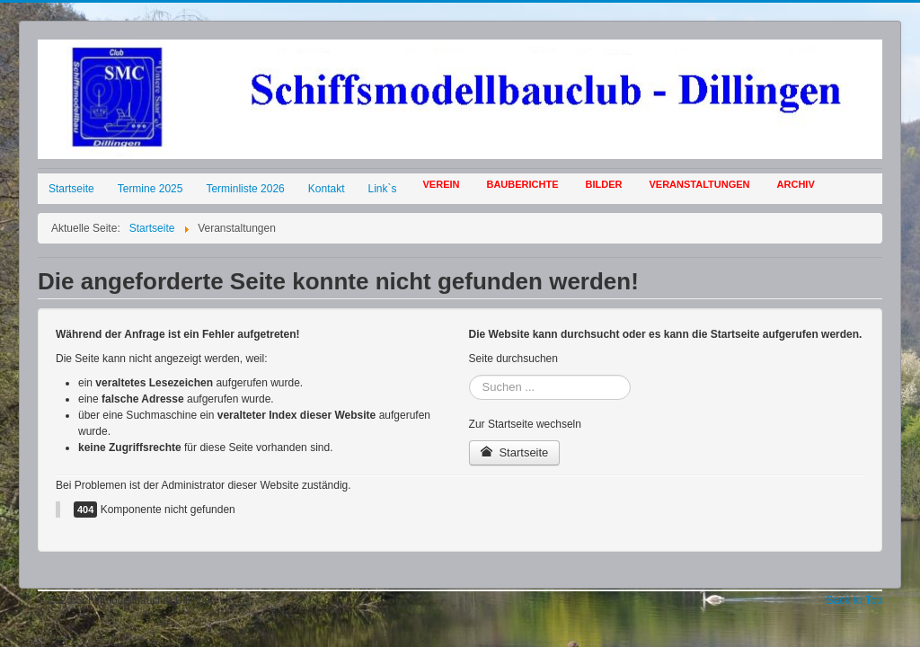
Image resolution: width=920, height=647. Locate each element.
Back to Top (854, 600)
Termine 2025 (150, 188)
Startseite (71, 188)
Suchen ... (469, 375)
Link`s (382, 188)
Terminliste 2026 (245, 188)
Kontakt (326, 188)
